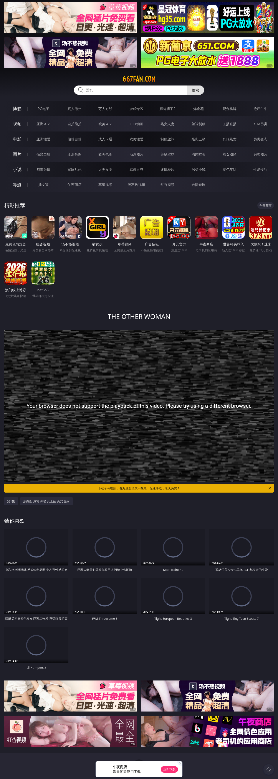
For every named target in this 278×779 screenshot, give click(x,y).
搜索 (195, 90)
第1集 (11, 501)
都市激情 (43, 169)
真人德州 (74, 108)
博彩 (17, 109)
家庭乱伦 (74, 169)
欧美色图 (105, 154)
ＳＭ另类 (260, 124)
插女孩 (43, 184)
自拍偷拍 (74, 124)
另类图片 (260, 154)
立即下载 (169, 769)
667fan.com (139, 79)
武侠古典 (136, 169)
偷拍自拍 (74, 139)
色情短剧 (198, 184)
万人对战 (105, 108)
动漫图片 (136, 154)
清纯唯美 (198, 154)
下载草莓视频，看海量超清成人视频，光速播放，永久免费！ (185, 488)
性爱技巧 (260, 169)
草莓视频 (105, 184)
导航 (17, 184)
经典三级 (198, 139)
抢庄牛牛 (260, 108)
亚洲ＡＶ (43, 124)
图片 (17, 154)
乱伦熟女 (230, 139)
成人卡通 (105, 139)
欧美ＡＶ (105, 124)
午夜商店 (74, 184)
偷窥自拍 (43, 154)
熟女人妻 (167, 124)
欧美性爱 (136, 139)
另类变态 (260, 139)
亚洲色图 (74, 154)
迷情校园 (167, 169)
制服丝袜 (167, 139)
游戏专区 (136, 108)
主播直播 (230, 124)
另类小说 (198, 169)
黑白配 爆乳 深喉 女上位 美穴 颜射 (46, 501)
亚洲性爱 (43, 139)
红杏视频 (167, 184)
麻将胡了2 (167, 108)
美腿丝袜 (167, 154)
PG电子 (43, 108)
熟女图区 (230, 154)
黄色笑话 (230, 169)
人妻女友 (105, 169)
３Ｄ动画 (136, 124)
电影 (17, 139)
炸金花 (198, 108)
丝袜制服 (198, 124)
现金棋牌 (230, 108)
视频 (17, 124)
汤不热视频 (136, 184)
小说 (17, 169)
